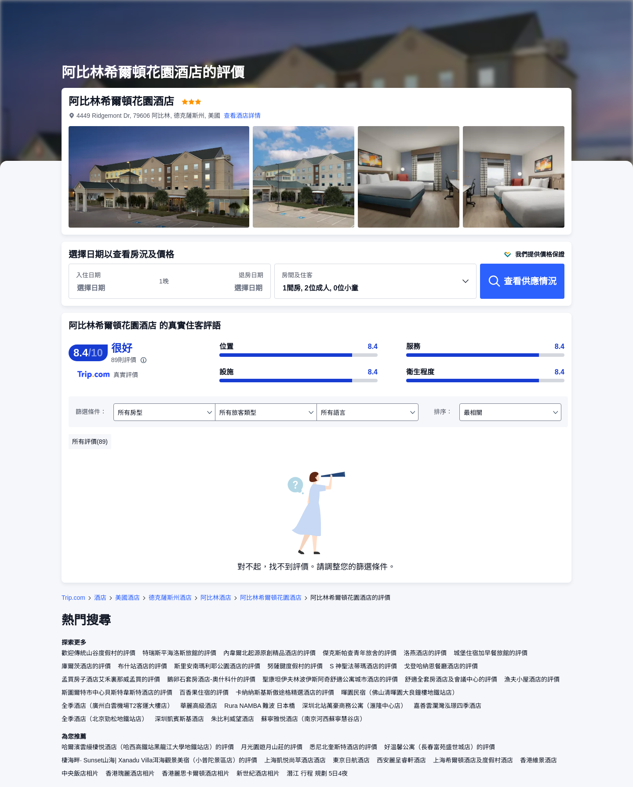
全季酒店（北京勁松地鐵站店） (105, 718)
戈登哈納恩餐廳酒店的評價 (441, 666)
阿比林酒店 (215, 597)
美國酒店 (127, 597)
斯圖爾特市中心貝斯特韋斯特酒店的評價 (117, 692)
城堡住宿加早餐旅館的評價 (491, 652)
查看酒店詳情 (242, 115)
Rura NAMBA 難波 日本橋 (259, 705)
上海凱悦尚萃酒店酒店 (295, 760)
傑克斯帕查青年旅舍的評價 (360, 652)
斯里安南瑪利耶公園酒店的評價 (217, 666)
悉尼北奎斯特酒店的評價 (343, 747)
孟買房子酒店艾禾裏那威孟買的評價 (111, 679)
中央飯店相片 (80, 773)
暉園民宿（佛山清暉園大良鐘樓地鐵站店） (399, 692)
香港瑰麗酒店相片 (130, 773)
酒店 (100, 597)
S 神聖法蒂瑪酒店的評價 (363, 666)
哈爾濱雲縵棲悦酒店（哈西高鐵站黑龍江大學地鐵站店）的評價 (148, 747)
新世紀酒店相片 (258, 773)
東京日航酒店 (351, 760)
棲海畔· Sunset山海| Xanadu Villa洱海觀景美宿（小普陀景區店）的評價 (159, 760)
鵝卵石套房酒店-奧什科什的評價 (211, 679)
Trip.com (73, 597)
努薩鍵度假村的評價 (295, 666)
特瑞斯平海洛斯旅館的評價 (179, 652)
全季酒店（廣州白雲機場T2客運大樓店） (117, 705)
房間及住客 (375, 285)
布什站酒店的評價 (142, 666)
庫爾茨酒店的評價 (86, 666)
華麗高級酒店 (198, 705)
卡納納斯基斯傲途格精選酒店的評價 (285, 692)
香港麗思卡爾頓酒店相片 (195, 773)
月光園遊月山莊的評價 (271, 747)
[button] (375, 288)
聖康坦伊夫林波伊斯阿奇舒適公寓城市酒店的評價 (330, 679)
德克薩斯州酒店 (170, 597)
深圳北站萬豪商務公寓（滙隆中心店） (354, 705)
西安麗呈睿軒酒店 (401, 760)
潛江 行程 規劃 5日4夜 (317, 773)
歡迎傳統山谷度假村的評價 (98, 652)
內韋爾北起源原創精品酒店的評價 (269, 652)
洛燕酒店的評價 (425, 652)
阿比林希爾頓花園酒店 (271, 597)
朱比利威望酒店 (232, 718)
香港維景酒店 (538, 760)
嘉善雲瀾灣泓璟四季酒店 (447, 705)
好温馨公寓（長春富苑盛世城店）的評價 (439, 747)
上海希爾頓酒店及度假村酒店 (473, 760)
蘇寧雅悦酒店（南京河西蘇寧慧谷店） (313, 718)
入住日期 (88, 275)
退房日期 (251, 275)
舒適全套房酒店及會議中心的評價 (451, 679)
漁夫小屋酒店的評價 (532, 679)
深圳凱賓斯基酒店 (179, 718)
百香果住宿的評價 (204, 692)
